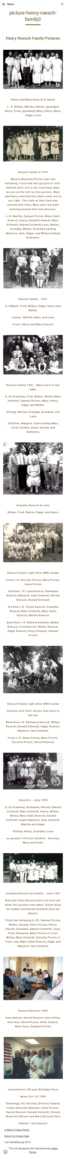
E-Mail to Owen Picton (17, 1130)
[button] (3, 4)
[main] (33, 17)
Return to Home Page (16, 1136)
